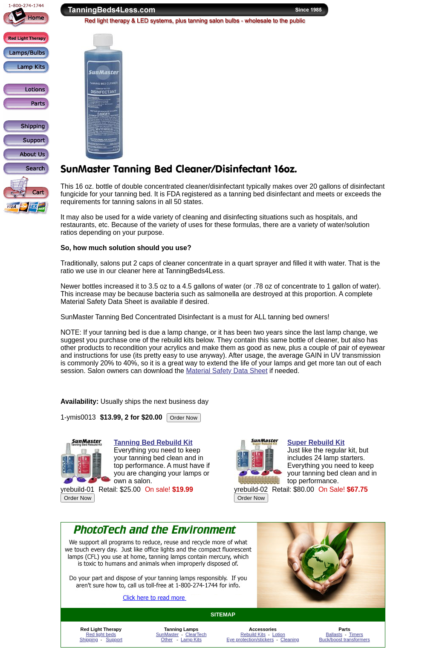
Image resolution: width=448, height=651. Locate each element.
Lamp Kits (191, 639)
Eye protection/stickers (250, 639)
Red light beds (101, 634)
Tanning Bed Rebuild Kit (153, 442)
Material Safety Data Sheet (226, 370)
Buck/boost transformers (344, 639)
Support (114, 639)
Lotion (278, 634)
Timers (356, 634)
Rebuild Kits (253, 634)
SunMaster (167, 634)
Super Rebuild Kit (315, 442)
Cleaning (289, 639)
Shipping (89, 639)
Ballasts (334, 634)
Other (167, 639)
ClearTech (196, 634)
